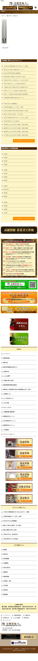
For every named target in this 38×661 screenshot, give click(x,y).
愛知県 (5, 196)
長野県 (5, 209)
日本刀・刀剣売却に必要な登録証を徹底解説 (16, 94)
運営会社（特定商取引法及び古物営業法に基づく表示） (17, 389)
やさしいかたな (7, 407)
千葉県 (5, 157)
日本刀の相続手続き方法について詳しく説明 (16, 117)
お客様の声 (6, 371)
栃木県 (5, 161)
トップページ (6, 353)
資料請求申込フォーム (9, 425)
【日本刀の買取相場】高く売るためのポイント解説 (16, 512)
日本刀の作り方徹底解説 (10, 103)
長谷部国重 (6, 558)
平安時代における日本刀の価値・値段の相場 (16, 124)
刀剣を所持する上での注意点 (11, 121)
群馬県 (5, 177)
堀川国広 (5, 590)
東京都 (5, 202)
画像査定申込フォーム (9, 416)
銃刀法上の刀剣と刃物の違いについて (14, 69)
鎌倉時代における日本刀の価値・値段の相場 (16, 128)
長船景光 (5, 572)
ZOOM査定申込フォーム (9, 420)
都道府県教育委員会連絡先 (10, 385)
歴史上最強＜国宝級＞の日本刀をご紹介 (15, 76)
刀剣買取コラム (7, 394)
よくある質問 (6, 376)
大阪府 (5, 164)
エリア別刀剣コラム (8, 398)
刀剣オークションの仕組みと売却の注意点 (15, 90)
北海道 (5, 154)
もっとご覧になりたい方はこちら (24, 140)
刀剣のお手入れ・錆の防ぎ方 (10, 534)
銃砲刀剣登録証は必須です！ (10, 367)
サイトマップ (6, 620)
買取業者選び (6, 358)
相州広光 (5, 554)
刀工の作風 (6, 403)
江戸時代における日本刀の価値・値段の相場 (16, 135)
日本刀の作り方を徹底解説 (10, 521)
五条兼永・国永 (7, 581)
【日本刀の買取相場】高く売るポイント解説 (16, 66)
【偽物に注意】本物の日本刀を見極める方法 (16, 87)
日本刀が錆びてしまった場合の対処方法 (15, 83)
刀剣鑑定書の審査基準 (9, 411)
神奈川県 (6, 189)
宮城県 (5, 170)
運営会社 (26, 617)
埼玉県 (5, 173)
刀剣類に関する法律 (8, 380)
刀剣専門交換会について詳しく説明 (13, 107)
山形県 (5, 186)
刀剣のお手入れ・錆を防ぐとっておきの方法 (16, 80)
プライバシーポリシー (9, 434)
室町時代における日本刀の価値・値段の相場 (16, 131)
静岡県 (5, 180)
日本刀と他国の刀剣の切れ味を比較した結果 (16, 110)
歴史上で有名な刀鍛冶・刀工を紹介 (13, 114)
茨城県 (5, 206)
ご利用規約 (6, 429)
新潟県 (5, 193)
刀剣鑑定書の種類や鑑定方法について (14, 97)
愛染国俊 (5, 594)
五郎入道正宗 (6, 567)
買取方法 (5, 362)
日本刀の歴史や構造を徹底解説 (12, 73)
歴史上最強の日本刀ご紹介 (10, 530)
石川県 (5, 213)
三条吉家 (5, 585)
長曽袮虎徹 (6, 576)
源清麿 (5, 549)
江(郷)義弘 (5, 563)
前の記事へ (6, 47)
